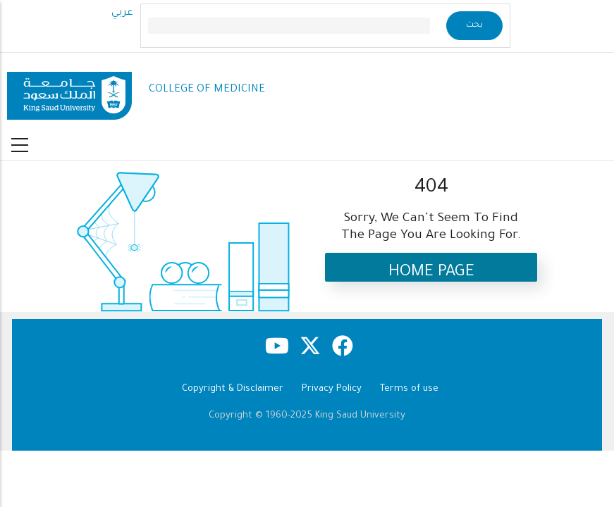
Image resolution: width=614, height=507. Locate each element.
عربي (122, 13)
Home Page (431, 273)
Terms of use (409, 389)
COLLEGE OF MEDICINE (207, 90)
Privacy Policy (332, 389)
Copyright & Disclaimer (232, 389)
